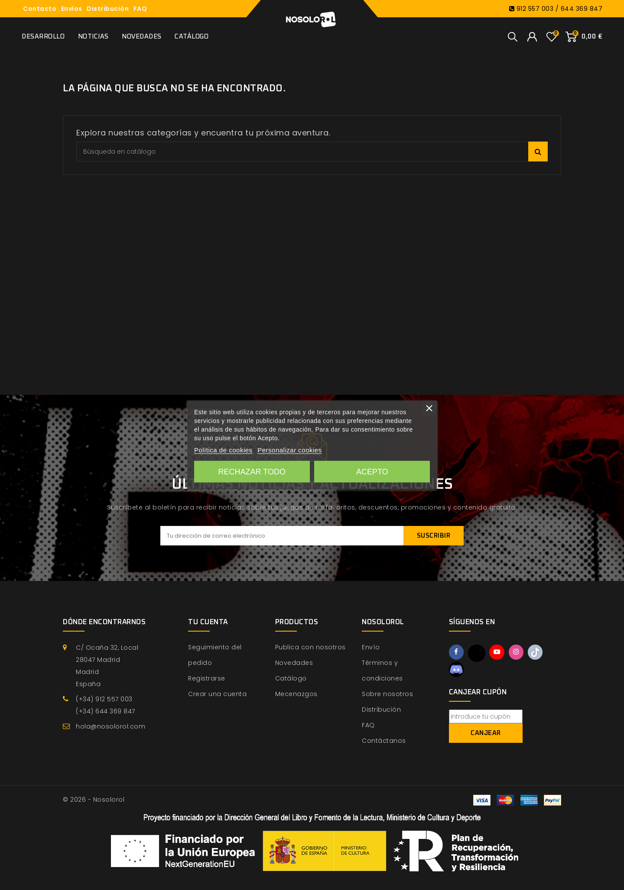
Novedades (142, 36)
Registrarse (206, 678)
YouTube (499, 653)
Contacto (39, 8)
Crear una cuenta (217, 694)
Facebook (457, 653)
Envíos (71, 8)
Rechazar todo (252, 472)
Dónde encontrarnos (104, 622)
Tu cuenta (208, 622)
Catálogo (191, 36)
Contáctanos (384, 740)
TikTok (540, 653)
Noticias (93, 36)
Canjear (486, 734)
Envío (371, 647)
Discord (457, 670)
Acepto (372, 472)
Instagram (519, 653)
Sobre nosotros (387, 694)
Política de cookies (223, 450)
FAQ (140, 8)
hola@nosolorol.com (110, 726)
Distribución (108, 8)
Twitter (478, 653)
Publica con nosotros (310, 647)
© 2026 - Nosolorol (93, 799)
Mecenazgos (296, 694)
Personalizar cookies (289, 450)
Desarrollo (43, 36)
